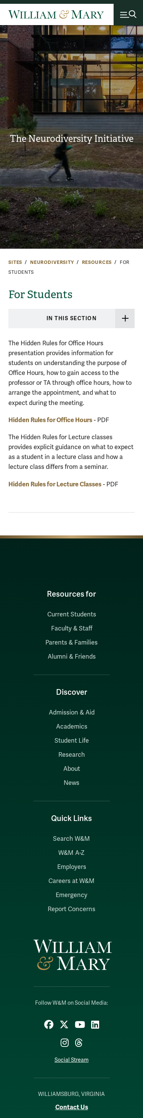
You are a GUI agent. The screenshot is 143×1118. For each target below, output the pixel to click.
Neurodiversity (52, 262)
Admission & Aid (72, 712)
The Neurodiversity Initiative (71, 139)
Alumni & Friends (72, 657)
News (71, 783)
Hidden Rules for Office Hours (50, 420)
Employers (71, 867)
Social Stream (71, 1060)
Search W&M (71, 839)
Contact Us (71, 1107)
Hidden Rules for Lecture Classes (54, 484)
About (71, 769)
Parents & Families (71, 642)
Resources (97, 262)
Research (71, 755)
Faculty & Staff (71, 628)
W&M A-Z (71, 853)
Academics (71, 727)
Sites (15, 262)
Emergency (71, 895)
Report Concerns (71, 909)
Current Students (71, 614)
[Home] (56, 14)
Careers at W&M (71, 881)
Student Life (72, 741)
